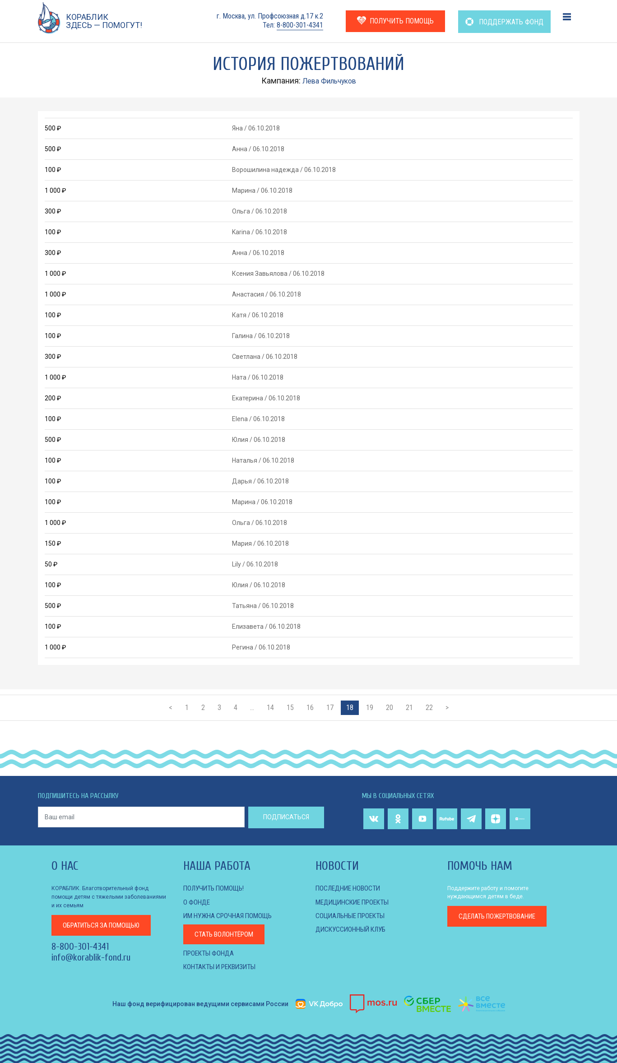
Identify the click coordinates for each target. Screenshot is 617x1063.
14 (270, 707)
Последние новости (350, 888)
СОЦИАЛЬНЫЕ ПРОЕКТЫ (353, 915)
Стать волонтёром (227, 934)
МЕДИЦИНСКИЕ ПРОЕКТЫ (355, 902)
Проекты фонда (210, 952)
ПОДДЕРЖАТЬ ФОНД (504, 22)
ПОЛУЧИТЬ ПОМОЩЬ (395, 20)
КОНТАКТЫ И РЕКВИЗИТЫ (223, 966)
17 (330, 707)
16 (310, 707)
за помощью (105, 924)
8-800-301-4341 (300, 25)
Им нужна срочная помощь (231, 915)
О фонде (197, 902)
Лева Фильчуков (329, 80)
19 (369, 707)
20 (389, 707)
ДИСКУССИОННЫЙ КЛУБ (353, 929)
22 (429, 707)
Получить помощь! (216, 888)
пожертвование (502, 916)
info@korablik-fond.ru (90, 957)
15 (290, 707)
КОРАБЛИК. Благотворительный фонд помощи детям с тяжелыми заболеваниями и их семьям (108, 896)
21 (409, 707)
